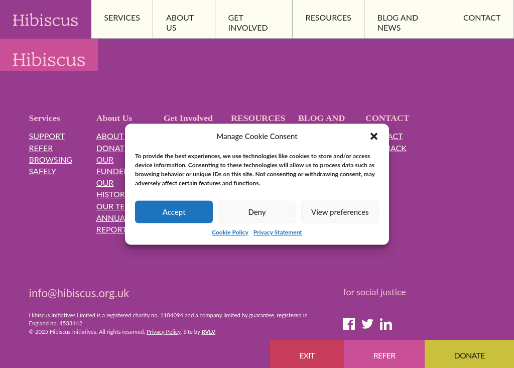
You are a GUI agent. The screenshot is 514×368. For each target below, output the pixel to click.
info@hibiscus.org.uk (79, 293)
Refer (41, 148)
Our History (113, 188)
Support (47, 136)
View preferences (340, 211)
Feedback (386, 148)
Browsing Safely (50, 165)
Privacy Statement (277, 232)
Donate (113, 148)
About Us (116, 136)
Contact (384, 136)
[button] (374, 137)
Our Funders (114, 165)
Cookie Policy (230, 232)
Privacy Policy (164, 331)
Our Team (117, 206)
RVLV (208, 331)
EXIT (306, 355)
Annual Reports (113, 223)
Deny (257, 211)
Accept (174, 211)
